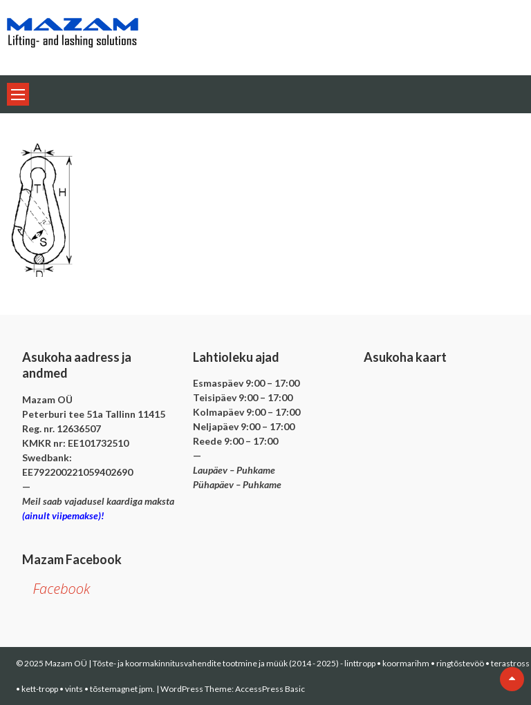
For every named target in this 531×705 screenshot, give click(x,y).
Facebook (61, 588)
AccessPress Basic (270, 689)
